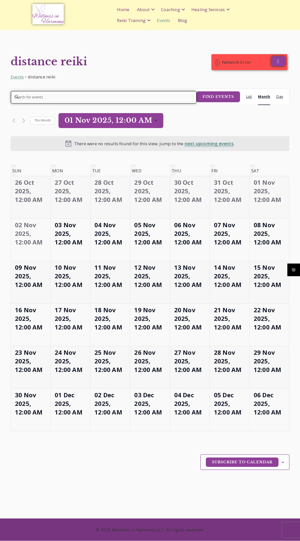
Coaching (170, 9)
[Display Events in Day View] (279, 97)
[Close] (278, 61)
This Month (42, 120)
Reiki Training (131, 20)
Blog (182, 20)
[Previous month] (14, 121)
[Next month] (24, 121)
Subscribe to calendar (242, 462)
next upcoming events (209, 144)
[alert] (150, 143)
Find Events (218, 96)
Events (163, 20)
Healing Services (208, 9)
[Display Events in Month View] (264, 97)
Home (123, 9)
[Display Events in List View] (249, 97)
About (143, 9)
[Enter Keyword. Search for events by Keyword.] (103, 97)
